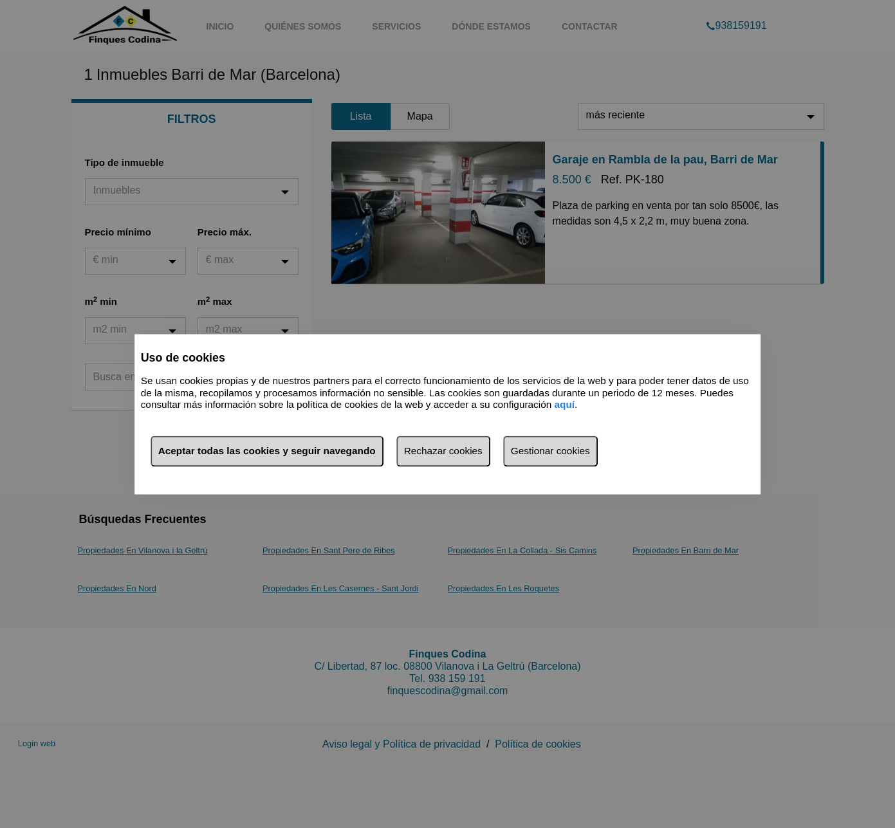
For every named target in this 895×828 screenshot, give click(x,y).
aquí (565, 405)
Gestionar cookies (550, 450)
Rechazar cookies (443, 450)
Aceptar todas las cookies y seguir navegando (267, 450)
